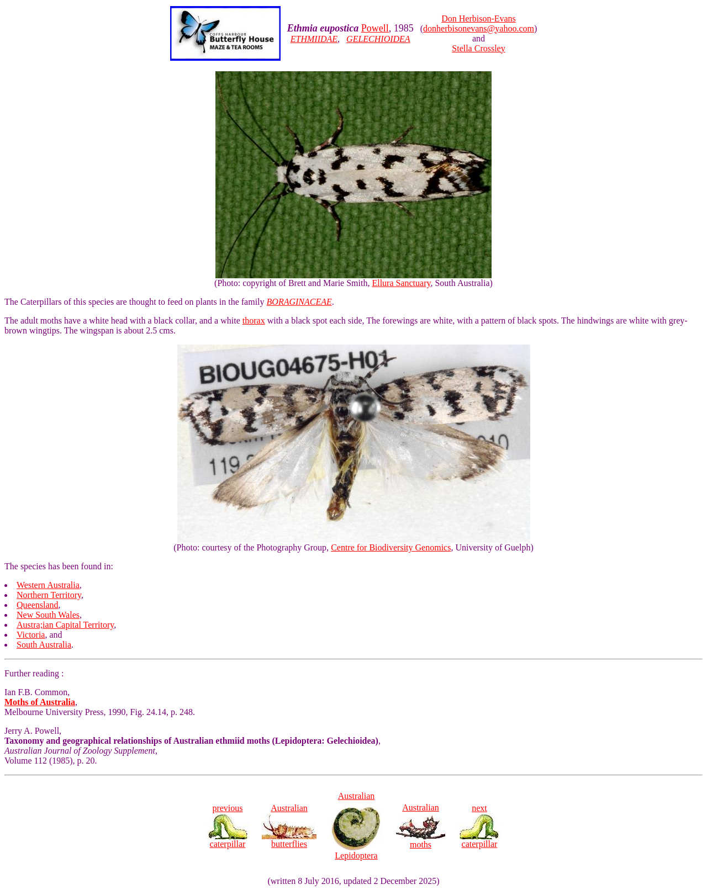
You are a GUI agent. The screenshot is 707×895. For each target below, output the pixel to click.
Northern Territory (49, 595)
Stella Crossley (478, 48)
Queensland (38, 605)
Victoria (31, 634)
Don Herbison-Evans (478, 18)
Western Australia (48, 585)
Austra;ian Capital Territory (65, 624)
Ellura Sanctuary (401, 283)
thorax (253, 320)
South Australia (44, 644)
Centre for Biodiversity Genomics (391, 547)
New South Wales (48, 614)
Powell (375, 28)
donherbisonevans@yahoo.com (478, 28)
